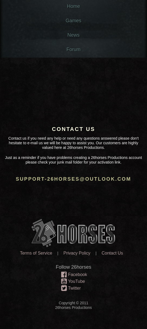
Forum (73, 49)
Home (73, 6)
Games (73, 20)
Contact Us (112, 253)
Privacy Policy (76, 253)
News (73, 35)
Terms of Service (36, 253)
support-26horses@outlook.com (73, 179)
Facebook (72, 275)
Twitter (69, 288)
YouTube (71, 281)
